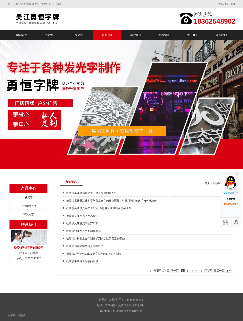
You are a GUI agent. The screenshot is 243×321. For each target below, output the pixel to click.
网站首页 (22, 35)
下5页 (208, 270)
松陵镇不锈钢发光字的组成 (82, 261)
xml (233, 3)
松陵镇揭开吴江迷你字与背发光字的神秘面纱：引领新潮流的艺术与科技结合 (111, 200)
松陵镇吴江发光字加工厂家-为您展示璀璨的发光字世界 (98, 208)
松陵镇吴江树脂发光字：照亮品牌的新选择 (91, 193)
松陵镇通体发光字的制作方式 (83, 230)
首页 (207, 183)
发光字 (79, 35)
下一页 (175, 270)
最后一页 (219, 270)
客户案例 (135, 35)
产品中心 (50, 35)
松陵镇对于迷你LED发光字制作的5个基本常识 (93, 253)
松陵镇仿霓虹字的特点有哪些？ (84, 246)
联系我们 (221, 35)
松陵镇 (21, 315)
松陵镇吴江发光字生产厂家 (82, 223)
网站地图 (224, 3)
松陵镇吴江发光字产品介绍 (82, 215)
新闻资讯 (107, 35)
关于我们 (192, 35)
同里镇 (12, 315)
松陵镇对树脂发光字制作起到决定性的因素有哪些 (95, 238)
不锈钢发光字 (29, 205)
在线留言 (164, 35)
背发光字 (28, 214)
